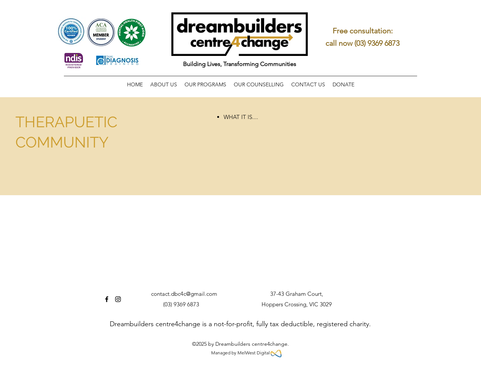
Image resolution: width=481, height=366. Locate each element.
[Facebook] (106, 299)
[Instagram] (118, 299)
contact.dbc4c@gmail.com (184, 293)
